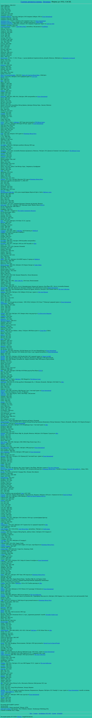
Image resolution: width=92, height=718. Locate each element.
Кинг (2, 220)
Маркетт (3, 326)
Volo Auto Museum (43, 292)
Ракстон (3, 467)
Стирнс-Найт (4, 549)
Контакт (19, 716)
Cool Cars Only (50, 23)
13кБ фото (16, 122)
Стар (22, 493)
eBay (35, 243)
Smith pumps (46, 529)
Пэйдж (2, 464)
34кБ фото (18, 379)
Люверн (3, 313)
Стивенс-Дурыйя (5, 546)
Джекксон (3, 150)
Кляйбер (3, 232)
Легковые (47, 2)
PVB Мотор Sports (40, 122)
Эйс (2, 683)
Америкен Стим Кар (6, 22)
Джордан (3, 156)
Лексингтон (4, 287)
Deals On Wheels (67, 494)
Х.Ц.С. (2, 651)
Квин (2, 210)
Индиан (3, 190)
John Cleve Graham (6, 709)
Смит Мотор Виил (21, 26)
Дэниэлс (3, 179)
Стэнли (3, 554)
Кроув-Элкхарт (5, 265)
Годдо (2, 122)
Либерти (3, 292)
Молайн (3, 356)
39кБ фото (18, 583)
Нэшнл (2, 392)
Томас (2, 574)
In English (59, 713)
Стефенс (3, 544)
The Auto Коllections (35, 594)
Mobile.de (35, 230)
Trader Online (39, 22)
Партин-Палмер (5, 422)
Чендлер (3, 669)
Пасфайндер (4, 424)
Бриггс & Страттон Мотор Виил (30, 75)
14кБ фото (19, 230)
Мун (2, 370)
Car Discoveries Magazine (44, 313)
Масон (2, 330)
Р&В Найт (3, 382)
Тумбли (3, 583)
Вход (31, 713)
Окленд (3, 402)
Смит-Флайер (4, 529)
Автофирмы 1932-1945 (45, 713)
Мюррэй (3, 379)
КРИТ (2, 259)
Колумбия (3, 240)
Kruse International (47, 16)
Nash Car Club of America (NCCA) (36, 496)
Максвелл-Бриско (5, 320)
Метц (2, 339)
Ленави (3, 289)
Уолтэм (3, 594)
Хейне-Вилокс (4, 630)
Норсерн (3, 390)
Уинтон (3, 589)
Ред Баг (3, 472)
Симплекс (3, 517)
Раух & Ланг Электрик (7, 469)
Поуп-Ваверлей (5, 447)
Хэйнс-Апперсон (5, 654)
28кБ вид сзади (47, 192)
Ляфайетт (3, 316)
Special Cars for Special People (52, 643)
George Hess (43, 330)
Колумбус (3, 243)
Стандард (3, 540)
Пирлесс (3, 443)
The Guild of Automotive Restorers (27, 210)
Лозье (2, 302)
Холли (2, 643)
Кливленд (3, 230)
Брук (2, 81)
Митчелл (3, 346)
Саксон (3, 500)
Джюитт (3, 153)
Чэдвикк (3, 663)
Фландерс (3, 607)
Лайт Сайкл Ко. (19, 280)
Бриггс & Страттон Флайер (8, 75)
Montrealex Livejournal (69, 58)
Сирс (2, 523)
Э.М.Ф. (3, 693)
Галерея (35, 713)
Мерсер (3, 335)
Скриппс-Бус (4, 524)
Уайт (2, 587)
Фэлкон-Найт (4, 621)
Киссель (3, 222)
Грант (2, 123)
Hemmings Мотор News (30, 133)
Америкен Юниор (5, 26)
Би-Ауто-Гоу (4, 58)
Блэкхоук (3, 65)
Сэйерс (3, 560)
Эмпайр (3, 690)
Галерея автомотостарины (31, 2)
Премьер (3, 456)
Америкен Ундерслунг (7, 23)
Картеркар (3, 205)
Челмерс (3, 666)
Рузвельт (3, 494)
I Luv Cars (34, 76)
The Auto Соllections (63, 289)
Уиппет (3, 590)
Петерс (2, 434)
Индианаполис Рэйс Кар (7, 192)
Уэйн (2, 600)
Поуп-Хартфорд (5, 452)
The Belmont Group (75, 150)
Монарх (3, 357)
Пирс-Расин (4, 442)
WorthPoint (45, 26)
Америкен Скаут (5, 21)
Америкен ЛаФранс (6, 16)
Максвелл (3, 319)
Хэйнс (2, 653)
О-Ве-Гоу (3, 393)
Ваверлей (3, 96)
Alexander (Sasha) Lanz (51, 614)
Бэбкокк (3, 91)
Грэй (2, 133)
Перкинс (3, 433)
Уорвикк (3, 596)
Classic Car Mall (46, 356)
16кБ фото (33, 630)
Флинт (2, 610)
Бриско (2, 76)
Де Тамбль (3, 145)
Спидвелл (3, 532)
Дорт (2, 170)
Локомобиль (4, 303)
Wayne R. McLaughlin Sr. (73, 469)
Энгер (2, 694)
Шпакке (3, 676)
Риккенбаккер (4, 477)
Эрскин (3, 697)
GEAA (42, 205)
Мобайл (3, 352)
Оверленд (3, 395)
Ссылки (54, 713)
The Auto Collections (53, 467)
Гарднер (3, 113)
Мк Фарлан (4, 350)
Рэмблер (3, 496)
